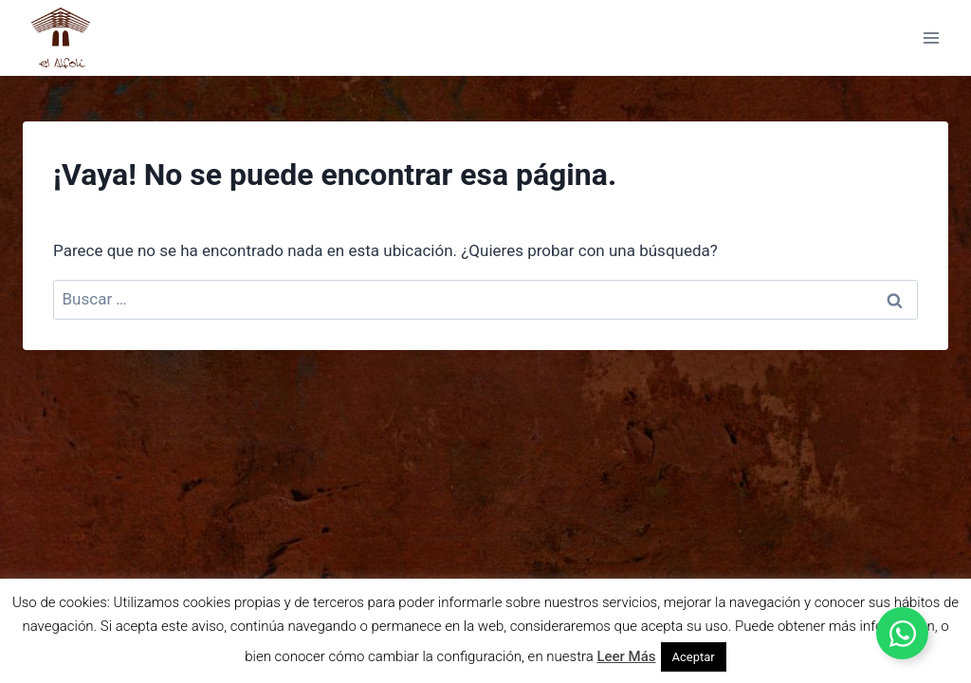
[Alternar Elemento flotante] (902, 633)
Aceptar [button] (693, 657)
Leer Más (625, 656)
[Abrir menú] (930, 37)
